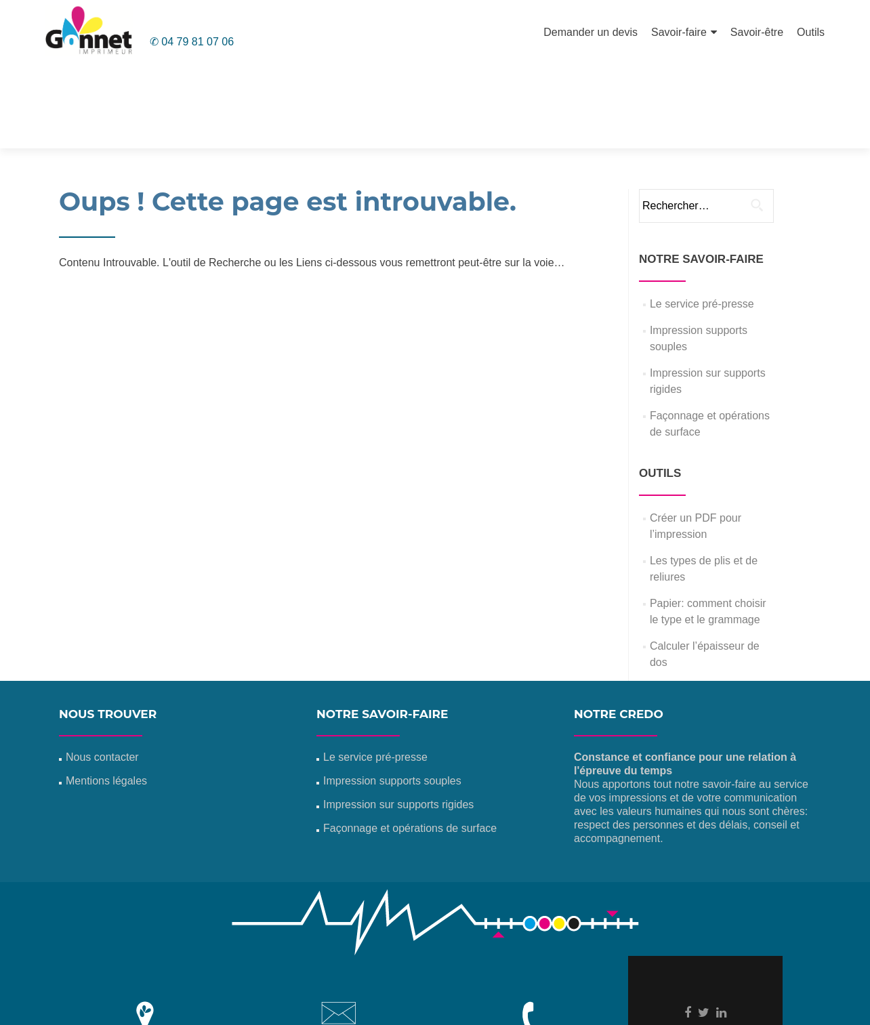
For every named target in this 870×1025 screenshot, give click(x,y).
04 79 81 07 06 (531, 961)
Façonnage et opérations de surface (410, 741)
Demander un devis (590, 32)
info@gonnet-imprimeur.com (338, 963)
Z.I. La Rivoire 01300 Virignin (145, 961)
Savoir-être (756, 32)
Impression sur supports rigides (398, 717)
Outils (811, 32)
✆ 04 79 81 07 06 (192, 41)
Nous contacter (102, 669)
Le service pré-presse (702, 216)
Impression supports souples (392, 693)
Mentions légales (106, 693)
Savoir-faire (679, 32)
